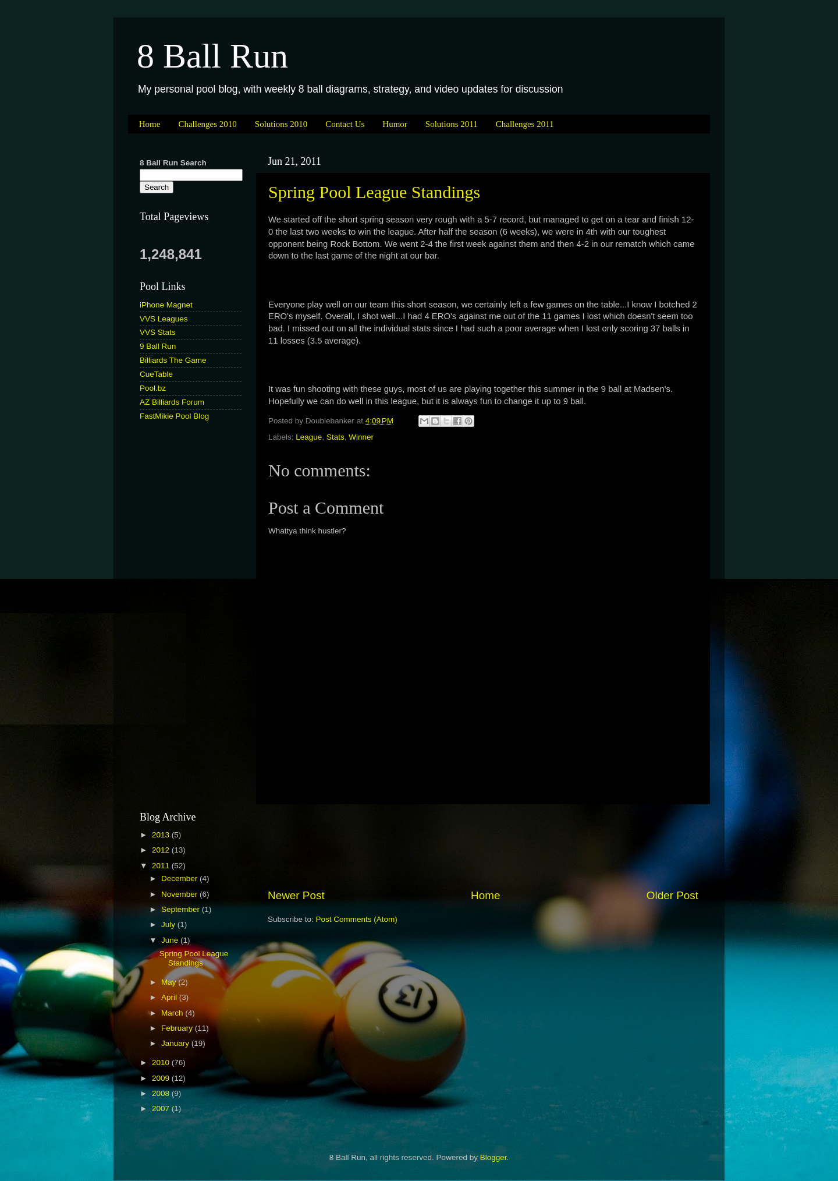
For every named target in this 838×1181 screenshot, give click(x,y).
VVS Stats (158, 332)
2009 (162, 1078)
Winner (361, 437)
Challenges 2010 (207, 124)
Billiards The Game (173, 360)
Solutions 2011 (451, 124)
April (170, 997)
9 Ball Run (158, 346)
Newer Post (296, 895)
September (181, 909)
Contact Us (344, 124)
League (309, 437)
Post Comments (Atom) (356, 919)
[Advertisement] (483, 846)
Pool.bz (153, 388)
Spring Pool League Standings (374, 191)
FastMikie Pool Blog (174, 416)
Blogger (493, 1157)
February (178, 1028)
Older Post (672, 895)
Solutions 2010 (281, 124)
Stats (335, 437)
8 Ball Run (212, 56)
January (176, 1043)
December (180, 878)
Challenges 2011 (525, 124)
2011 (162, 865)
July (169, 924)
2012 (162, 850)
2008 (162, 1093)
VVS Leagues (164, 318)
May (169, 982)
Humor (394, 124)
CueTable (156, 374)
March (173, 1013)
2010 (162, 1062)
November (180, 894)
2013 (162, 834)
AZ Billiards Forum (172, 402)
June (170, 940)
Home (150, 124)
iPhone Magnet (166, 304)
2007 (162, 1108)
